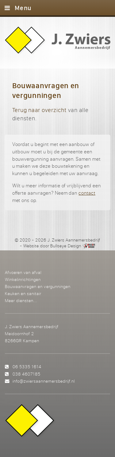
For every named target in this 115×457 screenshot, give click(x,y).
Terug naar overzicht (39, 110)
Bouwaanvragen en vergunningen (37, 286)
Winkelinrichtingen (23, 279)
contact (87, 192)
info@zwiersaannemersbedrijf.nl (44, 381)
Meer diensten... (21, 300)
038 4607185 (26, 374)
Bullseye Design (65, 246)
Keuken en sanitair (23, 293)
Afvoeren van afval (23, 272)
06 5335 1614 (27, 366)
